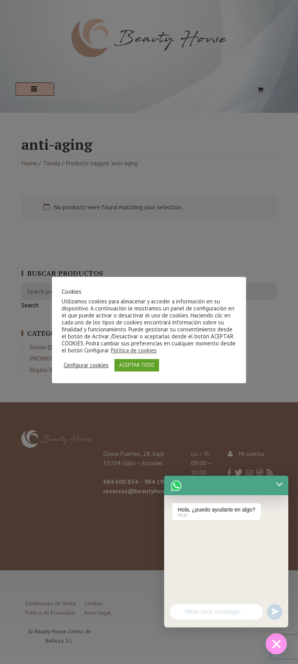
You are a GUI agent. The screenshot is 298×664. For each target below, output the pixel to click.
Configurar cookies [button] (86, 365)
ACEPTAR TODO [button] (136, 365)
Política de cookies (134, 350)
